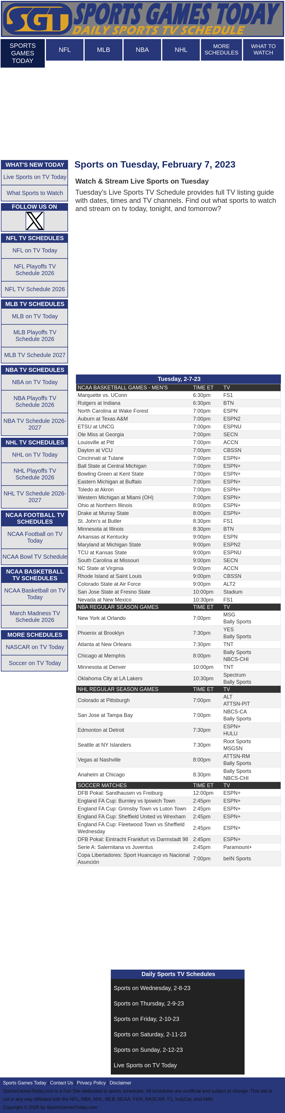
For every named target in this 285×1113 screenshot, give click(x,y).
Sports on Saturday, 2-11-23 (150, 1034)
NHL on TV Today (35, 454)
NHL (181, 49)
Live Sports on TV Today (145, 1065)
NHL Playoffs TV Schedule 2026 (35, 474)
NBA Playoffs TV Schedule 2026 (34, 401)
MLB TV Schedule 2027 (35, 355)
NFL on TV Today (35, 250)
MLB (103, 49)
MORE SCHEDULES (221, 49)
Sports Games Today (24, 1082)
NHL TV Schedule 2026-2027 (34, 496)
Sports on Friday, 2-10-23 (146, 1019)
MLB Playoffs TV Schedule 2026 (34, 335)
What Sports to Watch (35, 193)
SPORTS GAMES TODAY (23, 53)
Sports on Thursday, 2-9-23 (149, 1003)
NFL (65, 49)
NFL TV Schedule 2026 (35, 289)
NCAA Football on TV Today (35, 537)
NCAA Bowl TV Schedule (34, 556)
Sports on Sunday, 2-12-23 (148, 1050)
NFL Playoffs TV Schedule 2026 (35, 269)
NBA (142, 49)
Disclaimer (120, 1082)
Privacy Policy (91, 1082)
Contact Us (61, 1082)
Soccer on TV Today (35, 663)
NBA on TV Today (35, 382)
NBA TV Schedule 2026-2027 (34, 424)
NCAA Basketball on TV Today (35, 593)
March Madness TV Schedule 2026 (35, 616)
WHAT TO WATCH (263, 49)
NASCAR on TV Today (35, 647)
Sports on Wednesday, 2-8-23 (152, 988)
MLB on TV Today (35, 316)
